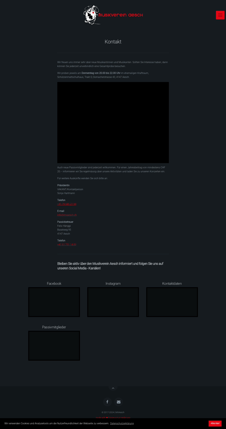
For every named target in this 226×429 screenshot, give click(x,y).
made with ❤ (102, 417)
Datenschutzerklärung (119, 417)
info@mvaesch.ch (67, 214)
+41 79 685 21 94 (66, 204)
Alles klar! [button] (215, 423)
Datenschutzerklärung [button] (122, 423)
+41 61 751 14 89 (66, 244)
